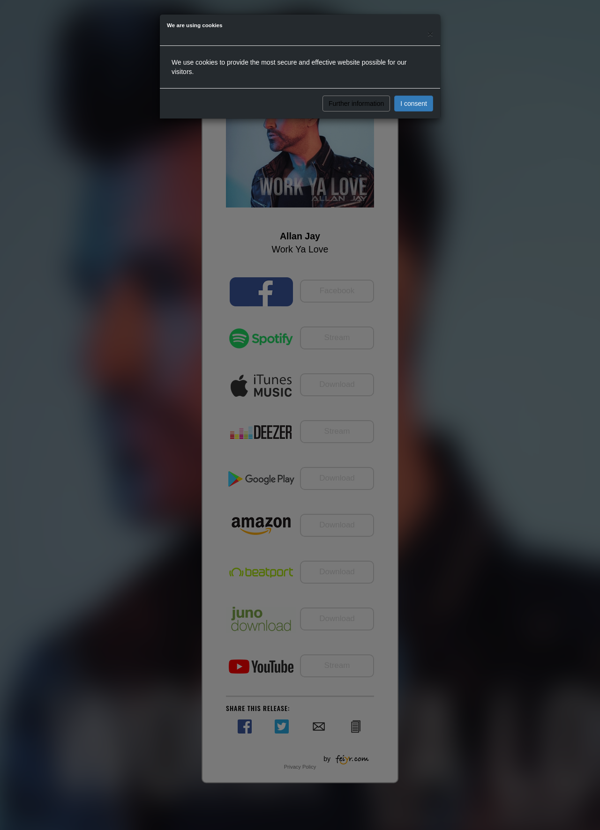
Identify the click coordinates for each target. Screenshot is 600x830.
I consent (413, 103)
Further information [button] (356, 103)
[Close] (430, 33)
